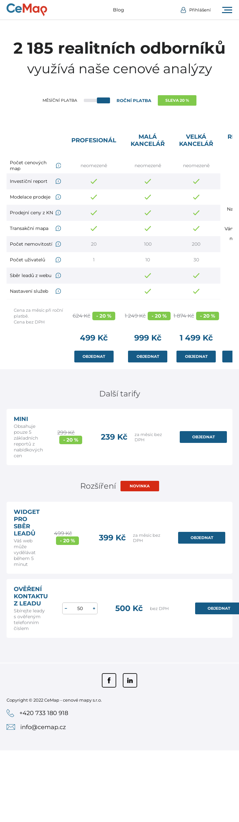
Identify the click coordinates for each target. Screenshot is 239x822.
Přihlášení (200, 9)
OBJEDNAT (94, 356)
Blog (118, 10)
